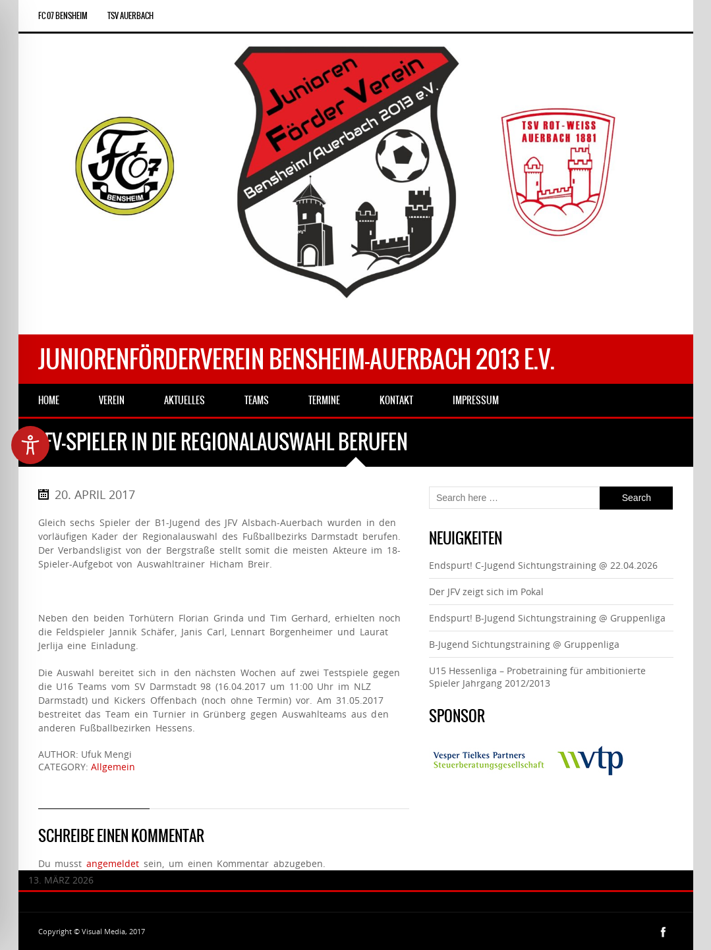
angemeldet (112, 863)
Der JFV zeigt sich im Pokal (486, 591)
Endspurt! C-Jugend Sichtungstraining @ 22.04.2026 (543, 565)
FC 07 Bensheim (63, 16)
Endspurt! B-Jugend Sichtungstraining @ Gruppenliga (547, 618)
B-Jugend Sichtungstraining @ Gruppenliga (524, 644)
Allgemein (113, 766)
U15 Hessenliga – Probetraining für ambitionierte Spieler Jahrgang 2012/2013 (537, 676)
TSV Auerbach (130, 16)
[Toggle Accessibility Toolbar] (30, 445)
